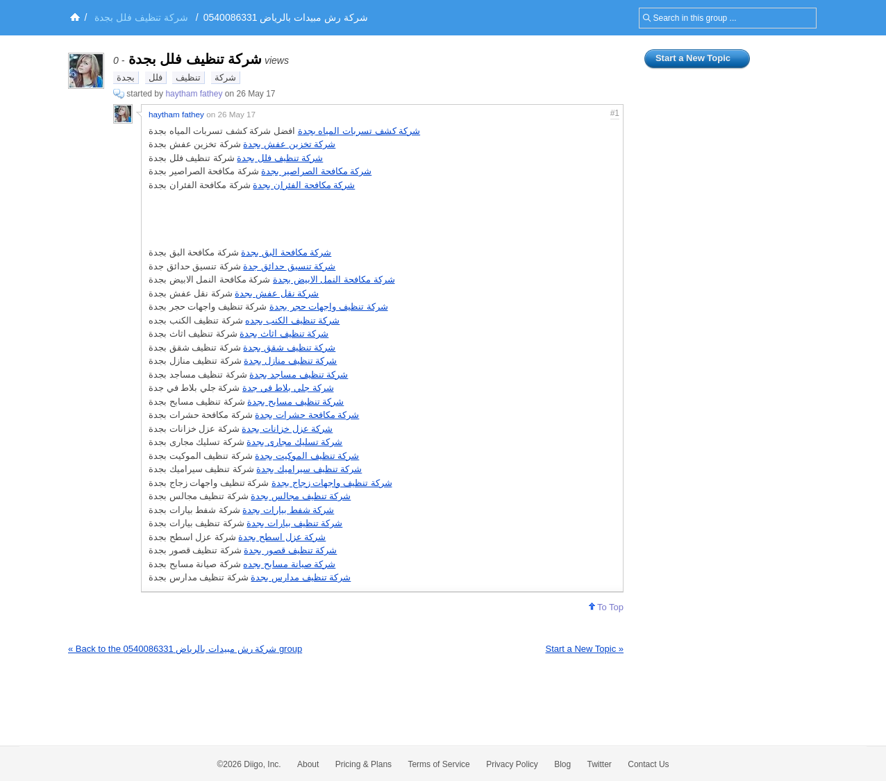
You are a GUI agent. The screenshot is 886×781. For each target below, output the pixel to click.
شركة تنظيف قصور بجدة (290, 550)
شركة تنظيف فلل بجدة (280, 158)
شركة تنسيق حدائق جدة (289, 266)
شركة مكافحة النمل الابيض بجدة (333, 279)
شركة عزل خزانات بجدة (287, 428)
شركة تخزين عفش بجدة (289, 144)
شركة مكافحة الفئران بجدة (304, 185)
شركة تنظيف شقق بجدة (289, 347)
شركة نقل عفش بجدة (277, 293)
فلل (155, 77)
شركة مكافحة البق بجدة (286, 252)
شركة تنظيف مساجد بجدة (298, 374)
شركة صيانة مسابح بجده (289, 564)
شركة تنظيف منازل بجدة (290, 360)
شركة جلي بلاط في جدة (287, 388)
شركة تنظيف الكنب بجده (292, 320)
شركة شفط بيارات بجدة (288, 510)
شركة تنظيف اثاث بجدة (284, 333)
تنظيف (188, 77)
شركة (225, 77)
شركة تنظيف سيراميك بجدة (309, 469)
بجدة (126, 77)
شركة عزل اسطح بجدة (282, 537)
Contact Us (648, 764)
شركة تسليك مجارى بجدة (294, 442)
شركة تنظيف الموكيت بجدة (307, 456)
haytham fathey (193, 94)
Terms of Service (438, 764)
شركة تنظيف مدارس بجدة (301, 577)
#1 (614, 113)
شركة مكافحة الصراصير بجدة (316, 171)
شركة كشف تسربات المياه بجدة (359, 131)
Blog (562, 764)
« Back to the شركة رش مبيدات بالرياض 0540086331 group (185, 649)
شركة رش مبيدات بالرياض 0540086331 (285, 17)
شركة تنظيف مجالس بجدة (301, 496)
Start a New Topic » (585, 649)
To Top (606, 607)
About (308, 764)
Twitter (599, 764)
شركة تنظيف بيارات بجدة (294, 523)
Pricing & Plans (363, 764)
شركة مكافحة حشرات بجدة (307, 415)
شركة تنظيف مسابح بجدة (295, 401)
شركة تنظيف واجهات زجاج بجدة (331, 483)
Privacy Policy (512, 764)
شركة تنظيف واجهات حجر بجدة (328, 306)
